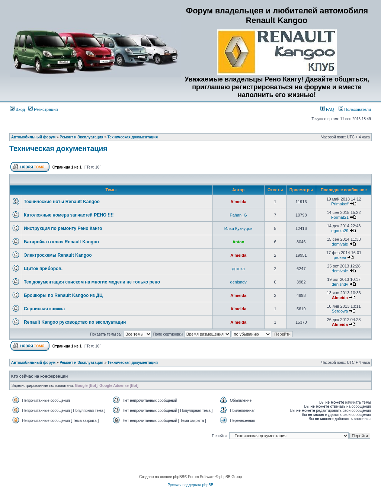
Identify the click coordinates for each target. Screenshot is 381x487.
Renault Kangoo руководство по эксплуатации (75, 322)
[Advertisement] (190, 457)
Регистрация (43, 109)
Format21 (340, 217)
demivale (340, 244)
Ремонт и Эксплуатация (81, 137)
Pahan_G (238, 215)
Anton (238, 242)
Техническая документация (133, 137)
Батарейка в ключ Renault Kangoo (61, 241)
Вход (17, 109)
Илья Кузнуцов (238, 228)
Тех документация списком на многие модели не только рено (92, 282)
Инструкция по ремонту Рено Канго (63, 228)
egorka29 (340, 230)
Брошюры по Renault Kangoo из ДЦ (63, 295)
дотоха (238, 268)
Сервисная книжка (44, 308)
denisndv (238, 282)
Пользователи (355, 109)
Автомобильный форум (33, 137)
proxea (340, 257)
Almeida (238, 201)
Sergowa (340, 311)
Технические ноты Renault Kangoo (62, 201)
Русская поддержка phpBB (190, 485)
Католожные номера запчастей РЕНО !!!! (68, 215)
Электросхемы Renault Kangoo (58, 255)
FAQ (327, 109)
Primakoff (339, 204)
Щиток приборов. (43, 268)
